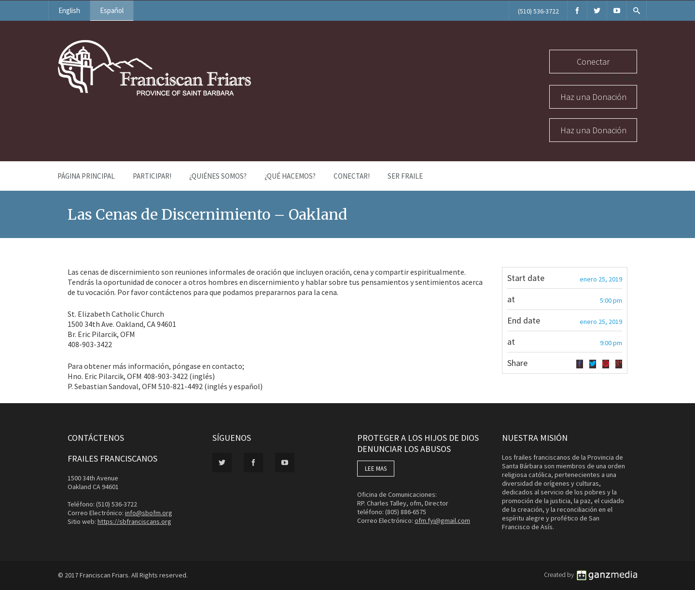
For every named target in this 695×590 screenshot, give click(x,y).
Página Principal (86, 176)
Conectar (593, 61)
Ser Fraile (405, 176)
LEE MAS (376, 468)
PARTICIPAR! (152, 176)
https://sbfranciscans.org (134, 521)
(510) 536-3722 (538, 11)
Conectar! (352, 176)
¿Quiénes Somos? (218, 176)
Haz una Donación (593, 96)
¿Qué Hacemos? (290, 176)
